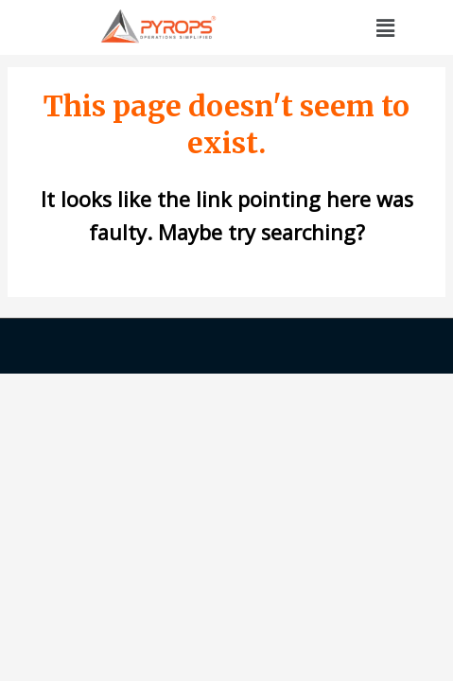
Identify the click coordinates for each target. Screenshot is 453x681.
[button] (385, 27)
